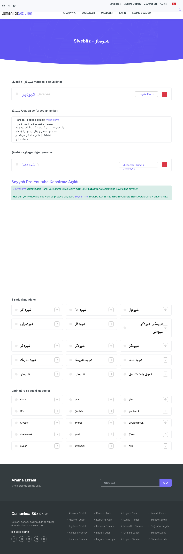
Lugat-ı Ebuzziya (104, 539)
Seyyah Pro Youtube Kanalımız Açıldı (44, 181)
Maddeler (107, 13)
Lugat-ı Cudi (101, 532)
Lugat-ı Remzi (146, 94)
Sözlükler (88, 13)
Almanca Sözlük (76, 513)
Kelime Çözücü (132, 3)
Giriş (163, 3)
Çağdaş (115, 3)
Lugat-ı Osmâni (130, 539)
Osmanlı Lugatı (130, 532)
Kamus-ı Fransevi (77, 532)
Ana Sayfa (69, 13)
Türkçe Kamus (157, 519)
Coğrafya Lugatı (158, 526)
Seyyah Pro (19, 188)
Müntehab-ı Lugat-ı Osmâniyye (133, 165)
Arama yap (150, 3)
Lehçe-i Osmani (103, 526)
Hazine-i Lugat (75, 519)
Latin (122, 13)
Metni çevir (52, 119)
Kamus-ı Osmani (76, 539)
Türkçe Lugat (157, 532)
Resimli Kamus (157, 513)
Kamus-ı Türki (102, 513)
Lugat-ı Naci (128, 513)
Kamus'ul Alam (102, 519)
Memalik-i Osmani (131, 526)
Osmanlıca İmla (157, 539)
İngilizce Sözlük (76, 526)
